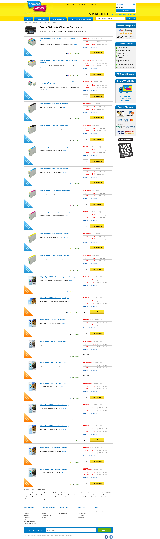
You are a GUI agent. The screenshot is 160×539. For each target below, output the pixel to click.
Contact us (27, 511)
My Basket (119, 4)
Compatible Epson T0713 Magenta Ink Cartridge (55, 190)
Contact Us (92, 4)
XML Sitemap (63, 513)
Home (29, 19)
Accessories (80, 517)
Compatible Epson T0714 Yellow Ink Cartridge (54, 233)
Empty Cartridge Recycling (102, 511)
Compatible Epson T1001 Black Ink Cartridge (54, 125)
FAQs (25, 519)
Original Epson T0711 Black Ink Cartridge (53, 319)
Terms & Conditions (29, 521)
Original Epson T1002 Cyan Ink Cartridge (53, 362)
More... (75, 44)
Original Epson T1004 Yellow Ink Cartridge (53, 469)
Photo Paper (80, 515)
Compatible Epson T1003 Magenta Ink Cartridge (55, 212)
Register (74, 4)
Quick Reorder (82, 4)
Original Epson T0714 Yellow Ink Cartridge (53, 447)
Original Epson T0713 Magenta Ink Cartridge (54, 426)
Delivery (26, 515)
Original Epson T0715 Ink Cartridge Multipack (55, 298)
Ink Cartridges (41, 19)
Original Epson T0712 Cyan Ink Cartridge (53, 383)
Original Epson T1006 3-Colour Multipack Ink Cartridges (58, 277)
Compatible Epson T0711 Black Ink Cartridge (54, 103)
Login (67, 4)
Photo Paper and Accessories (80, 19)
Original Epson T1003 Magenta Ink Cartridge (54, 405)
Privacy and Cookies (30, 523)
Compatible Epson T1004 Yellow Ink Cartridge (54, 255)
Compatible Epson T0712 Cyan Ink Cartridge (54, 147)
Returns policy (28, 517)
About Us (26, 513)
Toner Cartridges (58, 19)
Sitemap (61, 511)
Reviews (44, 517)
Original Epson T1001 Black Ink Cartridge (53, 341)
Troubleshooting (46, 515)
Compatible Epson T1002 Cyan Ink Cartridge (54, 168)
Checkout (126, 10)
